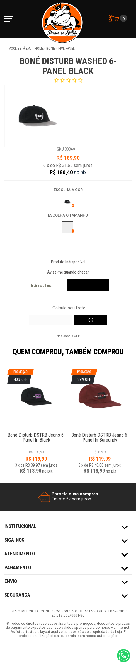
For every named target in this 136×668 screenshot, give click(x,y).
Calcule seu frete (68, 308)
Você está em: (20, 49)
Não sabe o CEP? (69, 336)
